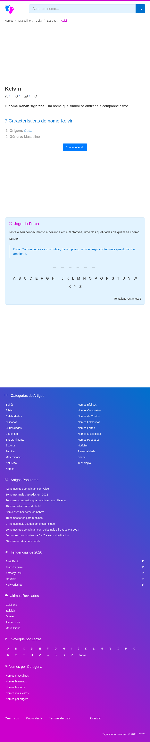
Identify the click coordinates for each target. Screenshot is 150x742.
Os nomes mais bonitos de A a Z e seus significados (37, 535)
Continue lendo (75, 147)
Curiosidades (14, 428)
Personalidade (86, 451)
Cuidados (11, 422)
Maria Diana (13, 628)
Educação (12, 433)
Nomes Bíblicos (87, 404)
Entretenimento (15, 439)
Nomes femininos (16, 681)
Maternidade (13, 457)
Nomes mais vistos (17, 693)
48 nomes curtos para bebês (23, 541)
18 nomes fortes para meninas (24, 517)
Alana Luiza (13, 622)
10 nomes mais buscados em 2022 (27, 494)
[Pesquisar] (140, 8)
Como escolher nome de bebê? (25, 512)
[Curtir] (8, 97)
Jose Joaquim (75, 567)
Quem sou (12, 718)
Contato (95, 718)
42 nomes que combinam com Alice (27, 488)
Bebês (9, 404)
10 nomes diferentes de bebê (23, 506)
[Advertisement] (75, 55)
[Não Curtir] (17, 97)
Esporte (10, 445)
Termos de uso (59, 718)
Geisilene (11, 604)
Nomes (10, 468)
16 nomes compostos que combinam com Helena (36, 500)
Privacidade (34, 718)
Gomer (10, 616)
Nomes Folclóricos (89, 422)
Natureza (11, 463)
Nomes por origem (17, 699)
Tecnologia (84, 463)
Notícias (83, 445)
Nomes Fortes (86, 428)
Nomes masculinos (17, 675)
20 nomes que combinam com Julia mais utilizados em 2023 (42, 529)
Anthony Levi (75, 573)
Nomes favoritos (15, 687)
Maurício (75, 579)
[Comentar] (27, 97)
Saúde (82, 457)
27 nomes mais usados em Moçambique (30, 523)
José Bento (75, 561)
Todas (82, 655)
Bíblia (9, 410)
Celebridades (14, 416)
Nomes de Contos (89, 416)
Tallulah (10, 610)
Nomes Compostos (89, 410)
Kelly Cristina (75, 585)
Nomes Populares (88, 439)
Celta (28, 131)
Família (10, 451)
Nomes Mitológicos (89, 433)
